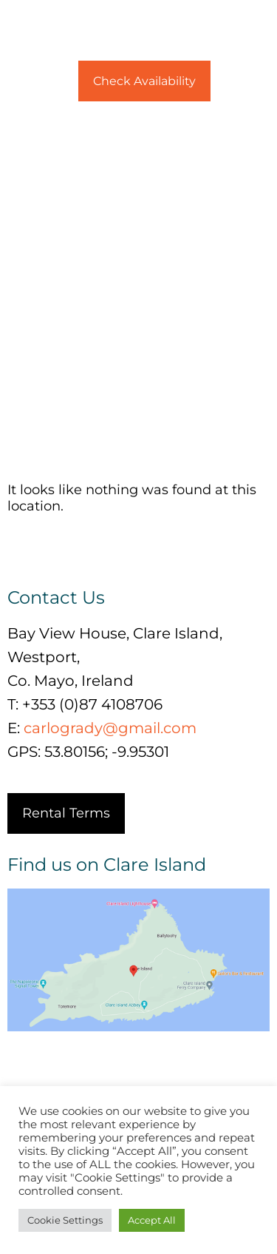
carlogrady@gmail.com (110, 728)
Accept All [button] (152, 1220)
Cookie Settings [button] (65, 1220)
